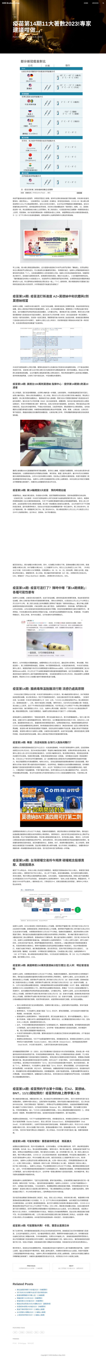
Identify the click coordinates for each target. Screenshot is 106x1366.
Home (86, 3)
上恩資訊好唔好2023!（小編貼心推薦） (31, 1315)
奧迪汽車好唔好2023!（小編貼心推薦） (31, 1309)
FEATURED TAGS (19, 1328)
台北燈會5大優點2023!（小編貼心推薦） (32, 1312)
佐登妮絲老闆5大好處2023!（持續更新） (32, 1306)
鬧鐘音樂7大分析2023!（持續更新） (30, 1298)
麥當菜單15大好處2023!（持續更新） (30, 1301)
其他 (42, 1332)
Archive (95, 3)
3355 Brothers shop (10, 3)
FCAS (15, 1343)
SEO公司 (31, 1343)
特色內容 (29, 1332)
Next (71, 1267)
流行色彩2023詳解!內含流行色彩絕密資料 (32, 1292)
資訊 (15, 1332)
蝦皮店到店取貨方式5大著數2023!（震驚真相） (34, 1304)
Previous (31, 1267)
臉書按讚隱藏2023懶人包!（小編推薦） (31, 1295)
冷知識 (21, 1332)
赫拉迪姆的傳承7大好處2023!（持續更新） (32, 1290)
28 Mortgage (22, 1343)
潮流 (15, 17)
